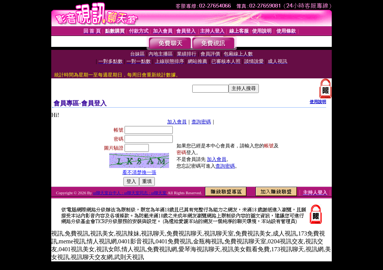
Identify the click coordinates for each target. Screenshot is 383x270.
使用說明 (318, 101)
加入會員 (177, 121)
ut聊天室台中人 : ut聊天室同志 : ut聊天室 (130, 192)
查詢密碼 (201, 121)
